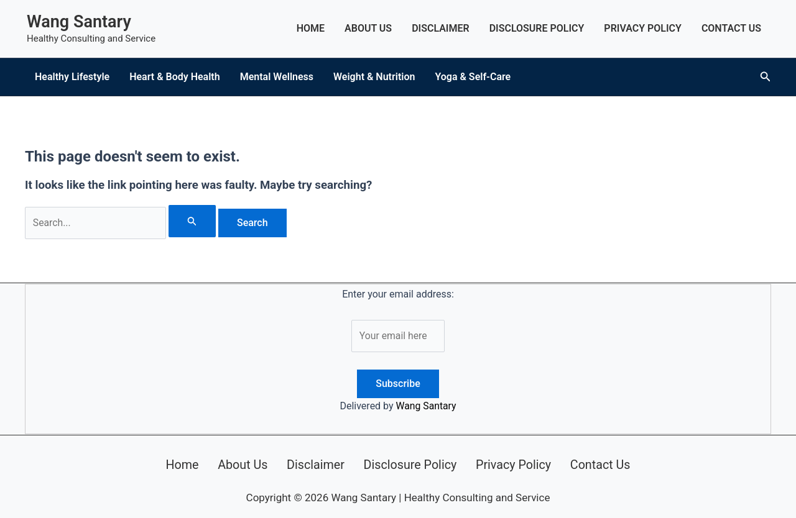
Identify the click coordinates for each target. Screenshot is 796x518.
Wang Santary (79, 22)
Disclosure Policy (537, 28)
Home (311, 28)
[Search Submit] (193, 221)
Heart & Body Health (174, 77)
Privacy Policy (643, 28)
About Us (368, 28)
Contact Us (731, 28)
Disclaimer (441, 28)
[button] (765, 76)
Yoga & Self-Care (473, 77)
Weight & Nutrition (374, 77)
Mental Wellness (276, 77)
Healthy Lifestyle (72, 77)
